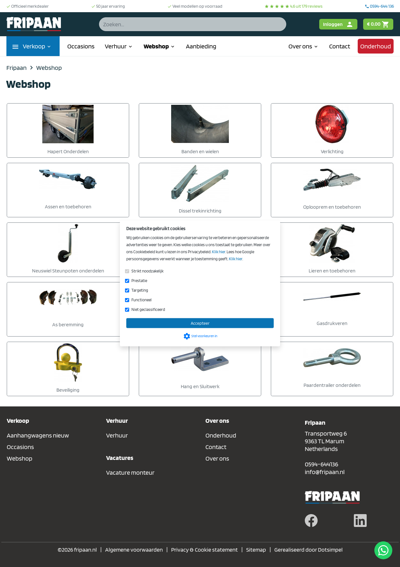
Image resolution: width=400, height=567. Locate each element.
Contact (339, 46)
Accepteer (200, 323)
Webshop (160, 46)
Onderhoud (375, 46)
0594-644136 (321, 464)
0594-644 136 (379, 6)
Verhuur (119, 46)
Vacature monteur (130, 472)
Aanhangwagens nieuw (38, 435)
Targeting (139, 290)
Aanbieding (201, 46)
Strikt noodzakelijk (147, 271)
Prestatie (139, 280)
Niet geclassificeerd (148, 309)
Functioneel (141, 299)
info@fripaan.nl (325, 472)
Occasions (81, 46)
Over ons (303, 46)
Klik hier (218, 251)
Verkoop (37, 46)
